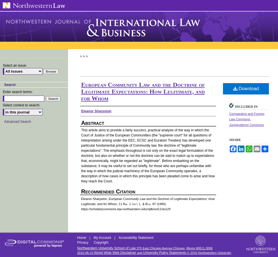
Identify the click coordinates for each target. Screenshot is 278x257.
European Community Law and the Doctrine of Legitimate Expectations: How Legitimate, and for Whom (143, 91)
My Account (103, 238)
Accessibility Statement (136, 238)
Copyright (101, 243)
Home (82, 238)
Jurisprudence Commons (246, 125)
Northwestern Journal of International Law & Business (139, 26)
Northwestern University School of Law (106, 248)
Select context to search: (21, 105)
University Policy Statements (164, 253)
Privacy (83, 243)
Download (246, 88)
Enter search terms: (18, 92)
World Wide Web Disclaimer (115, 253)
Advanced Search (17, 122)
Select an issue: (15, 66)
